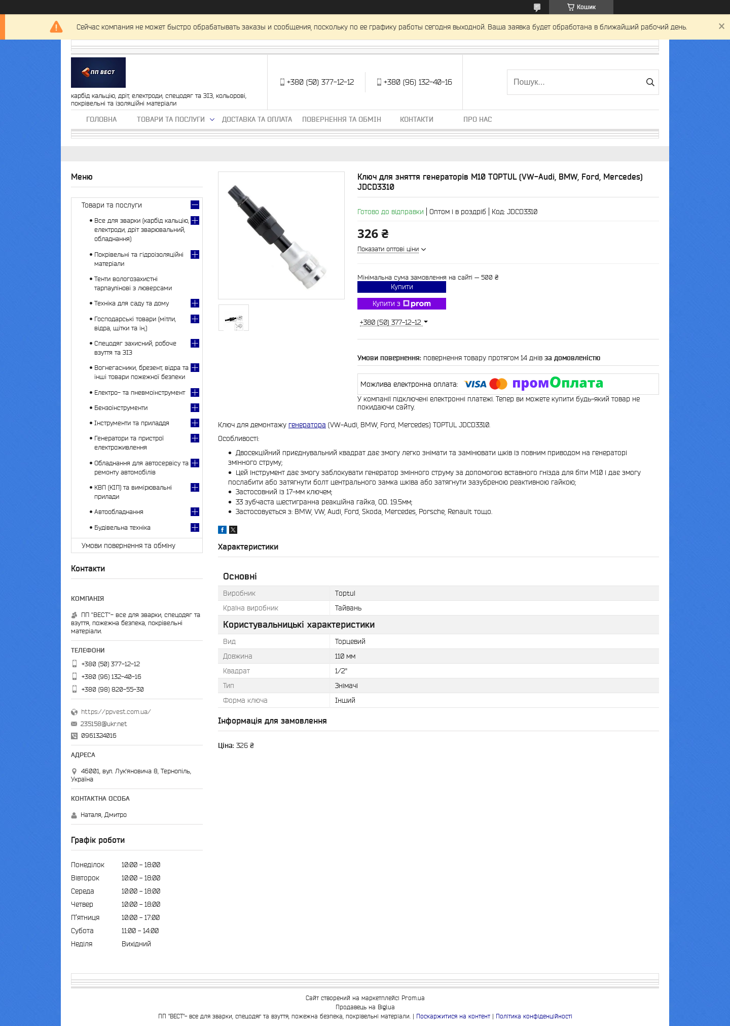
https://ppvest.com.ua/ (116, 711)
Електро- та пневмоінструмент (139, 392)
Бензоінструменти (121, 408)
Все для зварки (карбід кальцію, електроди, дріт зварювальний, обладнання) (141, 230)
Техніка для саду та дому (131, 303)
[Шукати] (650, 82)
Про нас (477, 119)
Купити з (402, 304)
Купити (402, 287)
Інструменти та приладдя (131, 423)
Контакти (416, 119)
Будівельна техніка (122, 527)
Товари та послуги (171, 119)
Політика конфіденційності (534, 1016)
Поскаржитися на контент (453, 1016)
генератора (307, 425)
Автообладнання (118, 512)
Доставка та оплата (257, 119)
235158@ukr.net (104, 724)
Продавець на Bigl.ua (365, 1007)
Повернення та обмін (341, 119)
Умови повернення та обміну (128, 545)
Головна (101, 119)
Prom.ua (413, 998)
